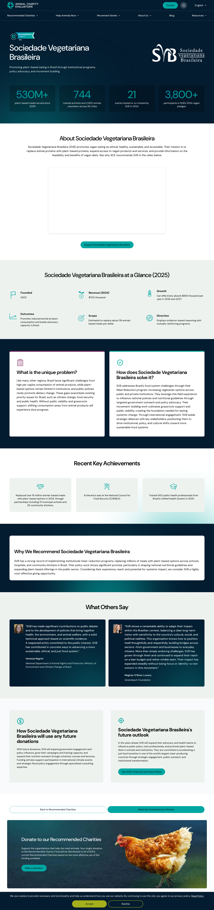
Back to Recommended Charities (58, 809)
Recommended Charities (20, 15)
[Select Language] (200, 5)
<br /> (106, 200)
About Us (143, 15)
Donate (170, 5)
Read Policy (197, 896)
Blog (171, 15)
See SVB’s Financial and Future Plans (142, 771)
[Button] (183, 5)
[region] (107, 901)
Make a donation (34, 868)
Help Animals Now (66, 15)
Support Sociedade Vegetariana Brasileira (107, 244)
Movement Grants (107, 15)
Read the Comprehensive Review (156, 809)
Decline (116, 903)
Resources (197, 15)
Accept (99, 903)
